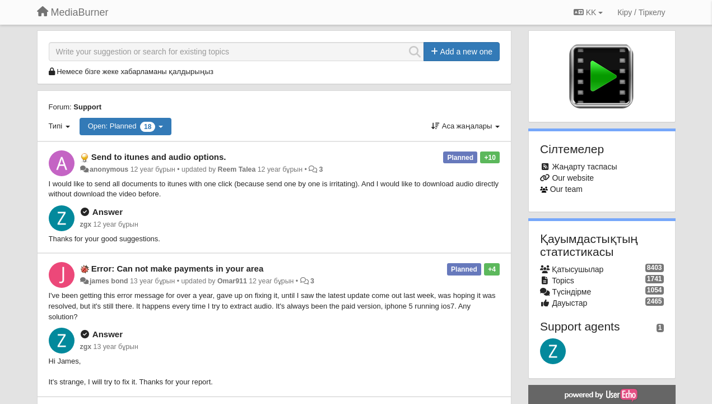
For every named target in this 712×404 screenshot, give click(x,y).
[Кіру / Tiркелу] (641, 12)
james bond (109, 281)
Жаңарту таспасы (584, 166)
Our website (573, 177)
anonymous (109, 169)
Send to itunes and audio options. (158, 157)
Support (87, 107)
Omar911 (232, 281)
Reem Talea (237, 169)
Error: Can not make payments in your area (177, 268)
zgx (86, 224)
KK (588, 12)
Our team (566, 189)
